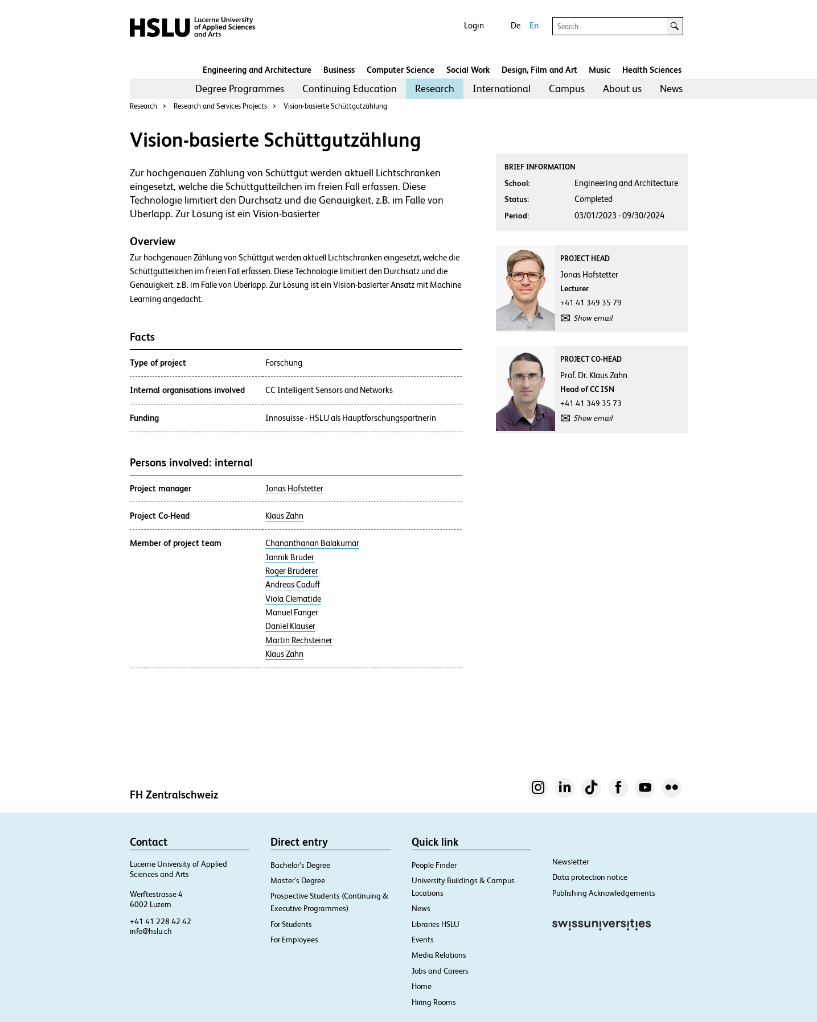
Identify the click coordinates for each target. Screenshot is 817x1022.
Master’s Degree (297, 880)
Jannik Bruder (289, 557)
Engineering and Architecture (257, 70)
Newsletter (570, 861)
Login (474, 25)
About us (622, 88)
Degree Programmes (239, 88)
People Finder (434, 865)
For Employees (294, 939)
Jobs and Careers (440, 970)
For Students (291, 924)
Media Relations (439, 954)
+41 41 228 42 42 (160, 921)
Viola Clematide (293, 598)
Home (422, 986)
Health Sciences (651, 70)
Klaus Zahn (284, 515)
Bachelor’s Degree (300, 865)
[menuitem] (239, 88)
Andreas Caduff (293, 584)
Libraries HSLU (435, 924)
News (671, 88)
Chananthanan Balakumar (312, 543)
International (502, 88)
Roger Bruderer (291, 571)
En (534, 25)
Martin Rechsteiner (298, 640)
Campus (567, 88)
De (515, 25)
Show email (593, 317)
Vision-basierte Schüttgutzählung (335, 106)
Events (423, 939)
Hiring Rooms (434, 1002)
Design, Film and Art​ (539, 70)
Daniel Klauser (290, 626)
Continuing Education (349, 88)
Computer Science (400, 70)
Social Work (468, 70)
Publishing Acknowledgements (603, 892)
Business (339, 70)
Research (434, 88)
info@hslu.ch (151, 931)
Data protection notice (589, 877)
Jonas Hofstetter (294, 488)
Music (599, 70)
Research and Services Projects (220, 106)
